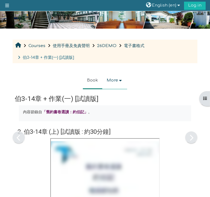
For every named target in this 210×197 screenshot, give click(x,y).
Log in (195, 5)
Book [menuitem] (92, 80)
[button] (163, 5)
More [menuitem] (112, 80)
